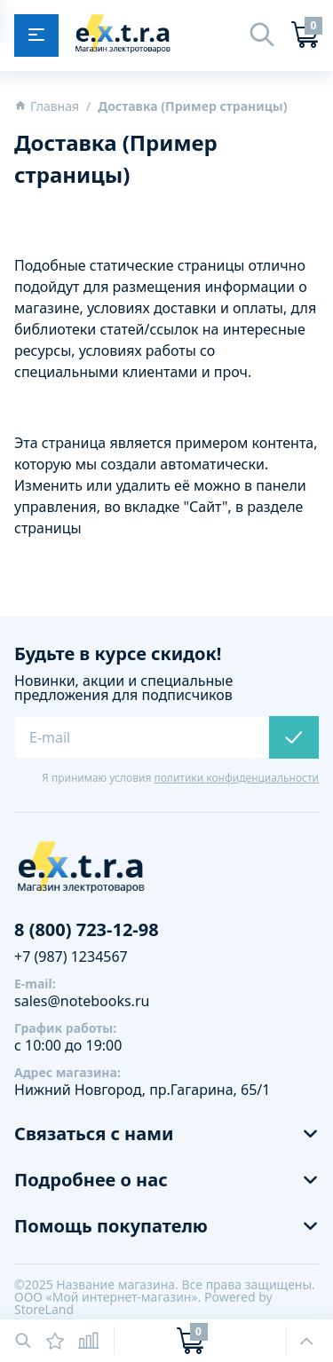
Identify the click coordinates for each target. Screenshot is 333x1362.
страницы (48, 528)
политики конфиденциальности (236, 777)
